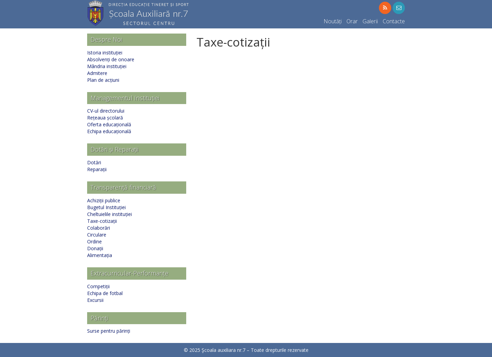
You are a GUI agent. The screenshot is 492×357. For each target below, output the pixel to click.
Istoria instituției (104, 52)
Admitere (97, 73)
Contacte (394, 21)
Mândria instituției (106, 66)
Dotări (94, 162)
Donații (95, 248)
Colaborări (98, 228)
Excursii (95, 300)
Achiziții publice (103, 200)
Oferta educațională (109, 124)
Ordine (94, 241)
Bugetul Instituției (106, 207)
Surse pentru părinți (108, 331)
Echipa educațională (109, 131)
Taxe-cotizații (102, 221)
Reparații (97, 169)
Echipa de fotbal (105, 293)
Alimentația (99, 255)
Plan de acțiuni (103, 80)
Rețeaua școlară (105, 117)
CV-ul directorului (105, 110)
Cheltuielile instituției (109, 214)
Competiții (98, 286)
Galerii (370, 21)
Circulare (96, 234)
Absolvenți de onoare (110, 59)
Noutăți (333, 21)
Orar (352, 21)
